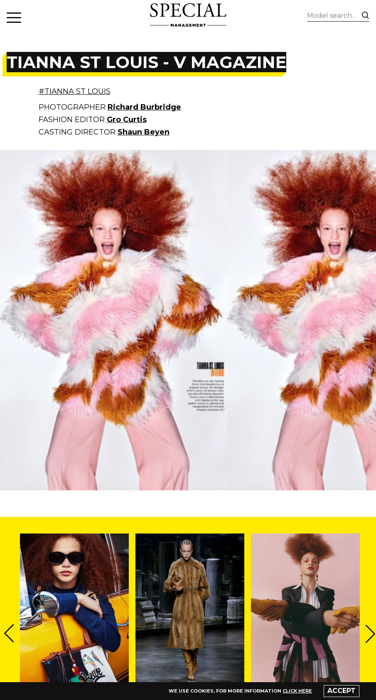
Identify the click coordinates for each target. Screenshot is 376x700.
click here (297, 691)
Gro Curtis (127, 119)
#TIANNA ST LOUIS (75, 91)
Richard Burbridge (144, 107)
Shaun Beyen (144, 132)
